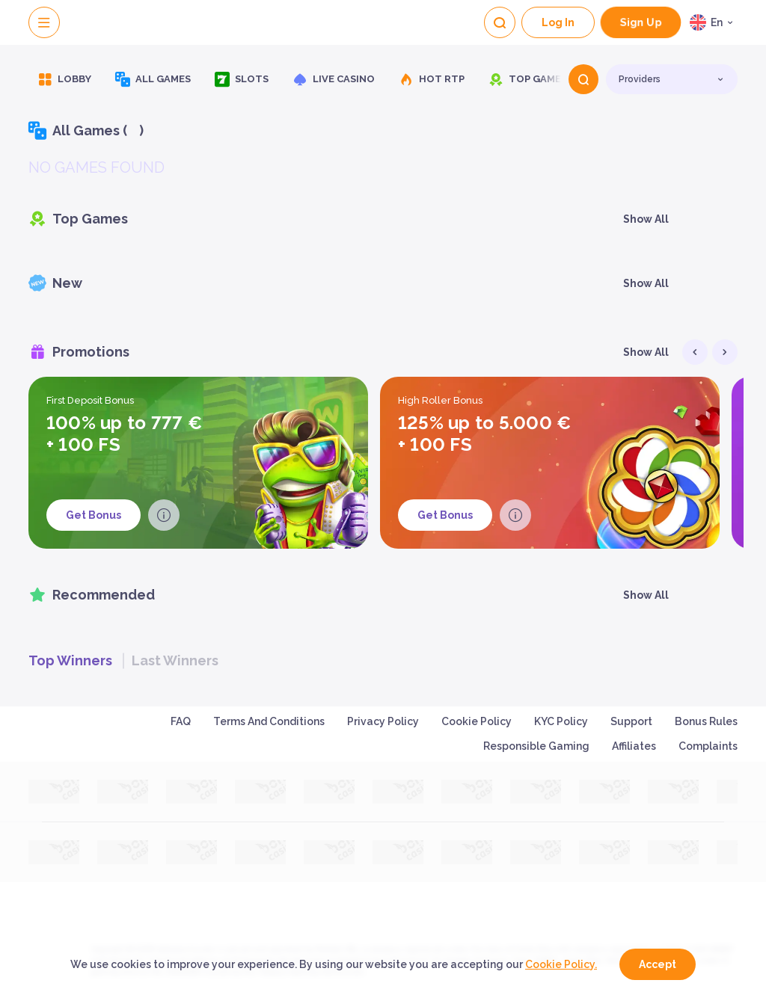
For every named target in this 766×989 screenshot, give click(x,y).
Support (631, 721)
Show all (646, 219)
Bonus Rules (706, 721)
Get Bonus (93, 515)
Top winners (70, 660)
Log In (558, 22)
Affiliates (634, 746)
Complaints (708, 746)
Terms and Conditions (269, 721)
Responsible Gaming (536, 746)
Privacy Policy (383, 721)
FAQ (181, 721)
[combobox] (714, 22)
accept (657, 964)
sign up (641, 22)
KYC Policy (561, 721)
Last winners (175, 660)
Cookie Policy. (561, 964)
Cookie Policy (476, 721)
